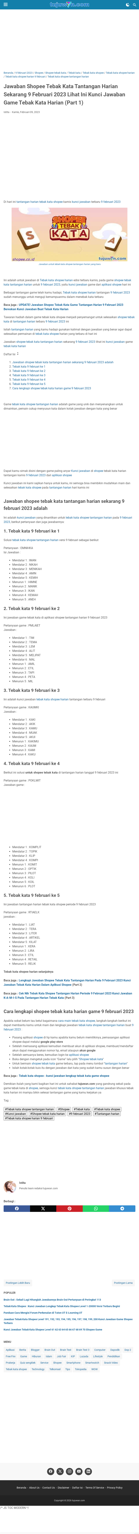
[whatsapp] (96, 1208)
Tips (67, 1369)
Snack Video (111, 1362)
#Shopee (64, 1109)
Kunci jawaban (80, 471)
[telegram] (122, 1208)
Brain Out (50, 1349)
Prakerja (10, 1362)
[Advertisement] (69, 40)
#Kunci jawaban (15, 1114)
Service (44, 1362)
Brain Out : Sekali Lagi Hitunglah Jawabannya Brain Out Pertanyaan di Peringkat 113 (52, 1299)
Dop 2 (128, 1349)
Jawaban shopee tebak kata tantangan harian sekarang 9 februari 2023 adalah (62, 362)
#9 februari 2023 (79, 1114)
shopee (58, 202)
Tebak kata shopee (16, 1369)
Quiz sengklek (27, 1362)
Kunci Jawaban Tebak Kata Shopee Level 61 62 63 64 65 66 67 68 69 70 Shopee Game (53, 1329)
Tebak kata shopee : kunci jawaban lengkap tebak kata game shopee (64, 1076)
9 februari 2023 (69, 233)
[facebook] (17, 1208)
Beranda (21, 1487)
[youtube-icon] (79, 1471)
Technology (38, 1369)
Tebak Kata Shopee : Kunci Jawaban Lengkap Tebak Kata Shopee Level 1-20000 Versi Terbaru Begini (62, 1306)
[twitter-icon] (60, 1471)
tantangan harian (27, 202)
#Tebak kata (82, 1109)
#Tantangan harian (107, 1114)
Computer (100, 1349)
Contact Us (48, 1487)
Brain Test (65, 1349)
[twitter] (43, 1208)
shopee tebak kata (28, 341)
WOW (94, 1369)
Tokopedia (81, 1369)
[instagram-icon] (69, 1471)
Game (23, 1356)
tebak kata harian (15, 346)
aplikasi (106, 284)
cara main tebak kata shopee (76, 1020)
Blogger (35, 1349)
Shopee (84, 1059)
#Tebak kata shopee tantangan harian (29, 1109)
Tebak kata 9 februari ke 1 (28, 366)
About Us (34, 1487)
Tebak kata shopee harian (56, 280)
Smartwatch (92, 1362)
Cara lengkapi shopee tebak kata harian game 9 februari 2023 (51, 388)
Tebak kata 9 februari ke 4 (28, 379)
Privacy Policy (115, 1487)
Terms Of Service (94, 1487)
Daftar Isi (77, 1487)
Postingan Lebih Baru (18, 1282)
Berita (22, 1349)
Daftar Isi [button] (11, 354)
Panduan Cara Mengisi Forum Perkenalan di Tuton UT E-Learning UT (43, 1312)
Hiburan (36, 1356)
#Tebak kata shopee (107, 1109)
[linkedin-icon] (88, 1471)
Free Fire (10, 1356)
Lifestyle (98, 1356)
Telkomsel (54, 1369)
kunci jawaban (81, 202)
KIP (73, 1356)
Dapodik (115, 1349)
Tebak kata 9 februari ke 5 (28, 384)
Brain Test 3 (82, 1349)
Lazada (84, 1356)
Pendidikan (114, 1356)
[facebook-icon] (50, 1471)
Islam (49, 1356)
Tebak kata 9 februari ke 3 (28, 375)
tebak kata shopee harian (52, 699)
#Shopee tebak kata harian (47, 1114)
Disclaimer (63, 1487)
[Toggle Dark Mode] (128, 5)
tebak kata (46, 202)
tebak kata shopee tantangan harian (35, 540)
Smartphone (73, 1362)
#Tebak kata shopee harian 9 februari (29, 1118)
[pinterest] (69, 1208)
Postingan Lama (123, 1282)
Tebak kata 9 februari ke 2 (28, 371)
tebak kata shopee (47, 334)
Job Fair (61, 1356)
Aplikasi (10, 1349)
